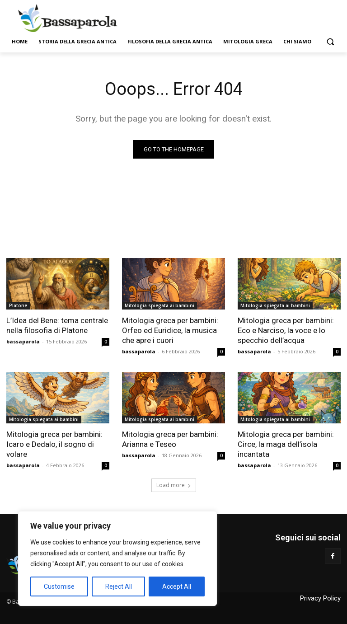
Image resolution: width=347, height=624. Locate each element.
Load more (173, 485)
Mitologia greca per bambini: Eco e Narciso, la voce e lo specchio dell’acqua (286, 330)
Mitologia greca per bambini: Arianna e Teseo (170, 439)
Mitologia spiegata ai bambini (159, 305)
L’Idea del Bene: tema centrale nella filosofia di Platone (57, 325)
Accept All (176, 586)
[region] (117, 558)
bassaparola (23, 341)
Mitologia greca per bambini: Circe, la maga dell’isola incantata (286, 444)
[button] (330, 41)
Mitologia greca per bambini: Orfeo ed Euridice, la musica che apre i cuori (170, 330)
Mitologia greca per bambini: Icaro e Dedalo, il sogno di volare (54, 444)
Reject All (118, 586)
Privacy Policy (320, 598)
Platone (18, 305)
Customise (59, 586)
